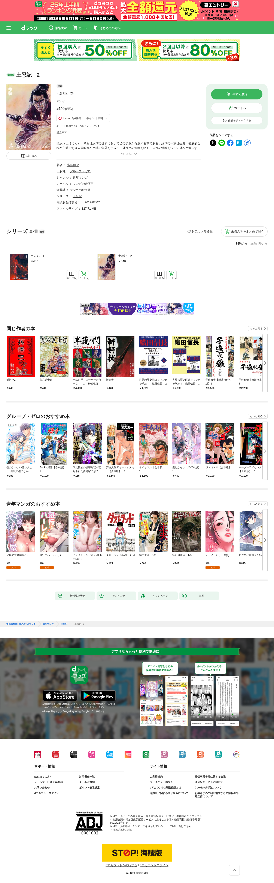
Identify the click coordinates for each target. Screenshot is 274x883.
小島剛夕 (62, 93)
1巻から (241, 243)
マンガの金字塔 (83, 183)
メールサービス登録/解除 (48, 782)
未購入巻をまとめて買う (247, 231)
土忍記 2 (125, 256)
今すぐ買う (239, 94)
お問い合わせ (42, 787)
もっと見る (256, 328)
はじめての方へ (43, 776)
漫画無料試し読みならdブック (21, 624)
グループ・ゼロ (80, 171)
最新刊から (259, 243)
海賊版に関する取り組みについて (169, 793)
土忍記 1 (37, 256)
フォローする (71, 94)
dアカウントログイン (46, 793)
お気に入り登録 (202, 231)
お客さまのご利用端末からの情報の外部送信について (216, 795)
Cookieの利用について (208, 787)
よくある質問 (87, 782)
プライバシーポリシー (163, 782)
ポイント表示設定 (89, 787)
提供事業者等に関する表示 (210, 776)
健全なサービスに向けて (209, 782)
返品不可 (62, 132)
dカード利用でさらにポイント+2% (77, 126)
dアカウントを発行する (121, 865)
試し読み (32, 155)
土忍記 (77, 196)
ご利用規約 (156, 776)
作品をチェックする (239, 120)
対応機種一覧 (87, 776)
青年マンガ (80, 177)
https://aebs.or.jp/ (122, 829)
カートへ (240, 108)
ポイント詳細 (95, 118)
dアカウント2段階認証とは (165, 787)
